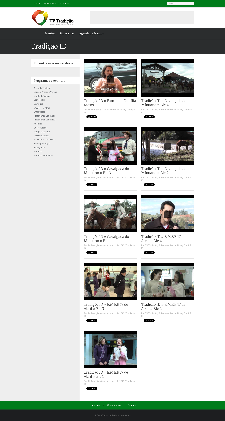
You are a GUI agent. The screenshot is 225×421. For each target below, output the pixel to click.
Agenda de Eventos (91, 33)
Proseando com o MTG (45, 139)
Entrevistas (39, 112)
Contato (64, 3)
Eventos (50, 33)
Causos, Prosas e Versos (45, 92)
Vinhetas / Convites (43, 155)
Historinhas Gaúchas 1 (44, 116)
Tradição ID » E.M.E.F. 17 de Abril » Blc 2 (163, 306)
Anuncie (36, 3)
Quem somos (50, 3)
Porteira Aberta (41, 135)
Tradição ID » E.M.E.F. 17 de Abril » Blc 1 (106, 374)
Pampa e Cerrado (42, 131)
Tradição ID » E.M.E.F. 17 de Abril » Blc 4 (163, 238)
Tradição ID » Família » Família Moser (110, 103)
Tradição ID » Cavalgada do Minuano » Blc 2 (163, 171)
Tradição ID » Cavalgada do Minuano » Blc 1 (106, 238)
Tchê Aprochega (42, 143)
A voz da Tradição (42, 88)
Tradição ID (39, 147)
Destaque (38, 104)
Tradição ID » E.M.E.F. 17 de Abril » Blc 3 (106, 306)
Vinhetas (38, 151)
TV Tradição (94, 109)
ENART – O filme (42, 108)
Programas (67, 33)
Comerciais (39, 100)
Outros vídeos (40, 127)
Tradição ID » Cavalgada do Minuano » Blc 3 (106, 171)
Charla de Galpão (42, 96)
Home (36, 33)
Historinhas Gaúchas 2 (45, 119)
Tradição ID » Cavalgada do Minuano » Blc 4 (163, 103)
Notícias (38, 123)
